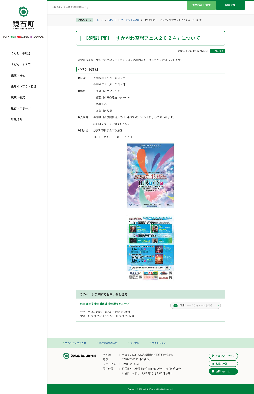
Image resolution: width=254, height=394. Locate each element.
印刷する (219, 51)
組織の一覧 (222, 363)
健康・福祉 (18, 75)
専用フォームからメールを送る (196, 305)
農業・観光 (18, 97)
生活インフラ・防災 (23, 86)
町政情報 (16, 119)
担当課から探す (201, 5)
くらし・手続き (21, 53)
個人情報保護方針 (108, 342)
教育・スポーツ (21, 108)
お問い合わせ (223, 371)
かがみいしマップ (225, 356)
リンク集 (134, 342)
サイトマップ (159, 342)
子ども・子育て (21, 64)
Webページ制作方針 (75, 342)
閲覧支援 (230, 5)
